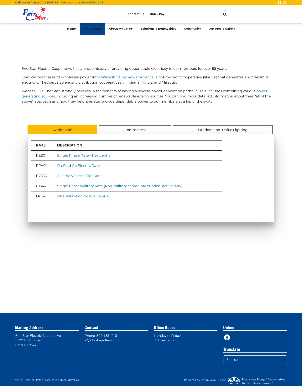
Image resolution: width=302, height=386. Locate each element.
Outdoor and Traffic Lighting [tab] (222, 130)
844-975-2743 (92, 2)
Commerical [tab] (135, 130)
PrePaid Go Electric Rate (78, 166)
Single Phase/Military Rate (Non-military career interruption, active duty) (119, 186)
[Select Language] (255, 359)
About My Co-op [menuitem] (121, 28)
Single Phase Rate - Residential (84, 155)
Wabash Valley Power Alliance (127, 77)
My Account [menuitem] (92, 28)
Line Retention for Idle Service (83, 196)
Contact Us (135, 14)
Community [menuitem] (192, 28)
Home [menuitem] (71, 28)
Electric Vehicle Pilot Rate (79, 176)
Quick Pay (158, 14)
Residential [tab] (62, 130)
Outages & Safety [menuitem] (222, 28)
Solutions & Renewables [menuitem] (158, 28)
